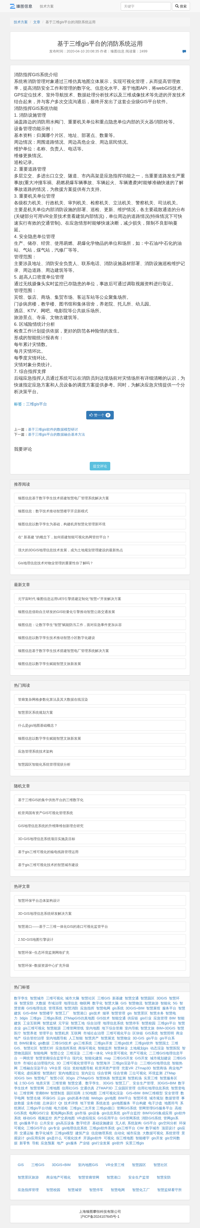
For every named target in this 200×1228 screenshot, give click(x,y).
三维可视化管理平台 (78, 1063)
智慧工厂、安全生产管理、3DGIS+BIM (145, 1083)
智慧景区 (141, 1013)
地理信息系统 (113, 1023)
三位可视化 (137, 1073)
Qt (60, 1103)
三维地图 (53, 1088)
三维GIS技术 (62, 1043)
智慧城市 (37, 998)
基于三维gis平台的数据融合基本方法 (56, 434)
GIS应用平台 (108, 1118)
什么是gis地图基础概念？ (38, 725)
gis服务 (71, 1143)
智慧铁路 (103, 1078)
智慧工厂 (62, 1013)
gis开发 (157, 1138)
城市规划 (156, 1098)
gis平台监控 (131, 1113)
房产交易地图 (64, 1118)
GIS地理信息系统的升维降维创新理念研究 (51, 826)
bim (29, 1078)
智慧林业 (121, 1048)
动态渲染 (157, 1048)
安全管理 (171, 1093)
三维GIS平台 (36, 1128)
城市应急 (133, 1133)
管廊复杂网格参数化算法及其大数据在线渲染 (53, 699)
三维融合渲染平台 (34, 1068)
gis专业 (54, 1128)
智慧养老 (30, 1033)
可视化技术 (72, 1138)
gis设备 (94, 1113)
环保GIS (49, 1098)
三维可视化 (55, 998)
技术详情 (71, 1103)
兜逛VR (127, 1068)
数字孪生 (21, 998)
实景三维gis (135, 1143)
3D (58, 1063)
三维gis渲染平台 (125, 1063)
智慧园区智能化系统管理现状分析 (44, 764)
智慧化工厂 (141, 1190)
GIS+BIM (30, 1013)
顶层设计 (169, 1128)
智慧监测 (119, 1078)
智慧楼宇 (46, 1013)
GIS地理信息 (36, 1008)
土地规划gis (139, 1048)
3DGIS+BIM (135, 1008)
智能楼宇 (143, 1138)
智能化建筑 (93, 1058)
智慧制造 (57, 1093)
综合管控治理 (33, 1038)
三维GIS (103, 998)
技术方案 (47, 6)
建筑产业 (82, 1133)
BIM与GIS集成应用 (157, 1113)
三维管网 (27, 1093)
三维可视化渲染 (111, 1093)
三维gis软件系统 (102, 1128)
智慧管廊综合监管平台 (53, 1058)
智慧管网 (37, 1088)
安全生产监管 (138, 1177)
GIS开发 (141, 1058)
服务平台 (169, 1008)
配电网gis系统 (62, 1113)
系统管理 (173, 1133)
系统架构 (135, 1123)
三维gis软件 (144, 1043)
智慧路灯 (49, 1073)
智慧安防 (27, 1003)
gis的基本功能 (78, 1098)
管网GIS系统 (127, 1108)
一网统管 (27, 1058)
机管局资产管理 (107, 1068)
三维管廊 (59, 1083)
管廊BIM (42, 1093)
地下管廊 (87, 1103)
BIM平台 (125, 1098)
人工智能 (76, 1038)
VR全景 (55, 1068)
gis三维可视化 (34, 1028)
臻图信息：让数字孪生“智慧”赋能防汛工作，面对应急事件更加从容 (70, 625)
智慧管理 (118, 1013)
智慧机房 (62, 1033)
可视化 (109, 1138)
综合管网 (104, 1073)
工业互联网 (31, 1023)
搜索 (181, 6)
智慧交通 (132, 998)
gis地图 (110, 1098)
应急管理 (161, 1018)
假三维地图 (125, 1138)
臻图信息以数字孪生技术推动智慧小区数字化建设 (56, 638)
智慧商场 (160, 1068)
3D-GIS (138, 1038)
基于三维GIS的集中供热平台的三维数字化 (51, 800)
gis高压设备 (65, 1123)
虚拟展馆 (33, 1073)
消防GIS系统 (152, 1118)
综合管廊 (120, 1073)
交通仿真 (87, 1088)
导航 (35, 1143)
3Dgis (70, 1078)
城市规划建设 (160, 1058)
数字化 (97, 1003)
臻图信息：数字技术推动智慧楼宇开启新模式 (53, 511)
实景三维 (151, 1078)
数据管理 (172, 1098)
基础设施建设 (102, 1123)
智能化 (165, 1003)
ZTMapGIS (85, 1078)
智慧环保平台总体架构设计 (39, 901)
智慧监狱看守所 (169, 1190)
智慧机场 (135, 1078)
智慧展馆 (153, 1008)
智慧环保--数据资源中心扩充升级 (43, 965)
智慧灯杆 (47, 1048)
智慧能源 (54, 1028)
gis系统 (118, 1008)
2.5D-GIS (27, 1083)
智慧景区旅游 (28, 1177)
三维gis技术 (123, 1043)
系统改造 (103, 1103)
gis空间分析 (167, 1123)
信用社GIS (70, 1088)
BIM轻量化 (28, 1043)
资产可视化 (138, 1053)
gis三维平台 (126, 1128)
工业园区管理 (125, 1088)
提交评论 (100, 466)
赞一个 (100, 415)
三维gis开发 (103, 1043)
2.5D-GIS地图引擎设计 (36, 939)
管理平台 (46, 1033)
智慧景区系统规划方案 (35, 712)
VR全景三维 (115, 1165)
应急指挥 (87, 1008)
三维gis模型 (64, 1133)
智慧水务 (157, 1013)
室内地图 (93, 1028)
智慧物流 (135, 1003)
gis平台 (152, 1038)
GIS (123, 1003)
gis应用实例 (35, 1138)
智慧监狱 (49, 1023)
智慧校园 (149, 1023)
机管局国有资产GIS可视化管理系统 (45, 813)
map (107, 1058)
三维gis (35, 1018)
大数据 (41, 1003)
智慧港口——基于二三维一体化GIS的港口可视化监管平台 (63, 926)
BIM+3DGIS (165, 1028)
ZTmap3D (143, 1068)
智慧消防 (71, 1008)
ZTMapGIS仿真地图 (79, 1018)
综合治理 (94, 1023)
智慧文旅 (147, 1028)
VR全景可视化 (116, 1053)
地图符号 (171, 1103)
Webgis (97, 1098)
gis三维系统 (83, 1043)
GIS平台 (150, 1123)
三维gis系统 (52, 1018)
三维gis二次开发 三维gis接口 (92, 1108)
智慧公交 (57, 1053)
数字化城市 (44, 1133)
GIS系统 (151, 1033)
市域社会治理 (93, 1033)
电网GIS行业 (39, 1113)
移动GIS (29, 1118)
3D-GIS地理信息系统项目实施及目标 (46, 839)
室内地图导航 (56, 1038)
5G (175, 1003)
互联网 (76, 1033)
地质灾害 (43, 1083)
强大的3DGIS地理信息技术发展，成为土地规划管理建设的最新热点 (70, 550)
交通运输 (27, 1133)
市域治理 (55, 1003)
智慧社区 (88, 998)
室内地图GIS (88, 1165)
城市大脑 (72, 998)
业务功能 (33, 1103)
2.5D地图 (89, 1093)
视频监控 (45, 1118)
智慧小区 (57, 1078)
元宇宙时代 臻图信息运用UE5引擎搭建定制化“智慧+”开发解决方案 (69, 599)
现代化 (77, 1058)
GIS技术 (103, 1018)
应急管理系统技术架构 (35, 751)
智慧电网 (103, 1008)
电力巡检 (61, 1108)
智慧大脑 (111, 1003)
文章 (36, 22)
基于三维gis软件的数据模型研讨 (53, 429)
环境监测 (155, 1073)
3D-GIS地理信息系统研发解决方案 (45, 914)
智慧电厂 (41, 1078)
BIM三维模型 (152, 1093)
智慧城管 (75, 1190)
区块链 (137, 1033)
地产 (60, 1143)
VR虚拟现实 (86, 1118)
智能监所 (105, 1048)
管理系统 (55, 1008)
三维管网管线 (73, 1028)
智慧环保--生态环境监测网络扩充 (43, 952)
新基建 (117, 998)
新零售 (25, 1143)
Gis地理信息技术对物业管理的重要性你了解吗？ (55, 563)
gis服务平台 (29, 1123)
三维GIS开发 (123, 1058)
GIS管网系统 (130, 1118)
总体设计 (49, 1103)
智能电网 (41, 1053)
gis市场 (80, 1113)
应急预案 (48, 1143)
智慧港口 (80, 1013)
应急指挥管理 (28, 1190)
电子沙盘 (155, 1103)
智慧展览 (108, 1038)
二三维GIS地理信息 (155, 1063)
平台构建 (139, 1103)
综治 (66, 1068)
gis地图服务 (121, 1103)
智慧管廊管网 (88, 1177)
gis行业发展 (101, 1143)
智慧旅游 (151, 1003)
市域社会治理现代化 (38, 1063)
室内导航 (132, 1028)
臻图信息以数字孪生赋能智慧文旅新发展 (49, 664)
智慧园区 (147, 998)
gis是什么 (54, 1138)
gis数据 (44, 1043)
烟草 (106, 1013)
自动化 (119, 1133)
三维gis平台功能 (39, 1108)
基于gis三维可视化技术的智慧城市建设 (48, 865)
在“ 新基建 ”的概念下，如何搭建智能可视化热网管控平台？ (64, 537)
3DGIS (161, 998)
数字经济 (83, 1123)
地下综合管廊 (112, 1028)
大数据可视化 (153, 1133)
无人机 (120, 1123)
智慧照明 (167, 1033)
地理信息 (71, 1003)
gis (129, 1013)
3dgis (24, 1018)
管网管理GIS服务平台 (156, 1108)
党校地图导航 (82, 1068)
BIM (173, 1018)
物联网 (85, 1003)
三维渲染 (73, 1053)
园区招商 (73, 1093)
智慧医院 (173, 1048)
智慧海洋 (103, 1063)
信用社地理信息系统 (153, 1088)
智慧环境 (140, 1098)
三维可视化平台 (118, 1033)
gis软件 (118, 1143)
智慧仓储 (33, 1098)
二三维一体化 (92, 1053)
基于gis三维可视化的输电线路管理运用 (48, 852)
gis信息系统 (111, 1113)
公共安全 (47, 1123)
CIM (140, 1128)
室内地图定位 (68, 1073)
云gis (61, 1098)
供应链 (133, 1018)
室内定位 (88, 1073)
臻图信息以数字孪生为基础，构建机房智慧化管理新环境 (62, 524)
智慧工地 (78, 1023)
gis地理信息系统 (74, 1128)
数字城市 (153, 1128)
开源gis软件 (92, 1138)
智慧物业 (124, 1038)
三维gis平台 (36, 404)
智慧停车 (133, 1023)
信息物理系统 (101, 1133)
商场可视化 (87, 1048)
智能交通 (119, 1018)
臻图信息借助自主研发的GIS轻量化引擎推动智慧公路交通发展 (66, 612)
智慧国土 (162, 1043)
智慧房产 (92, 1038)
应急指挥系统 (66, 1048)
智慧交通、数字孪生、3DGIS (90, 1083)
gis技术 (94, 1013)
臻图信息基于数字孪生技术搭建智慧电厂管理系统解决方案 (63, 498)
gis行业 (146, 1018)
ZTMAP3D (104, 1088)
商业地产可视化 (58, 1177)
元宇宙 (63, 1023)
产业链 (84, 1143)
